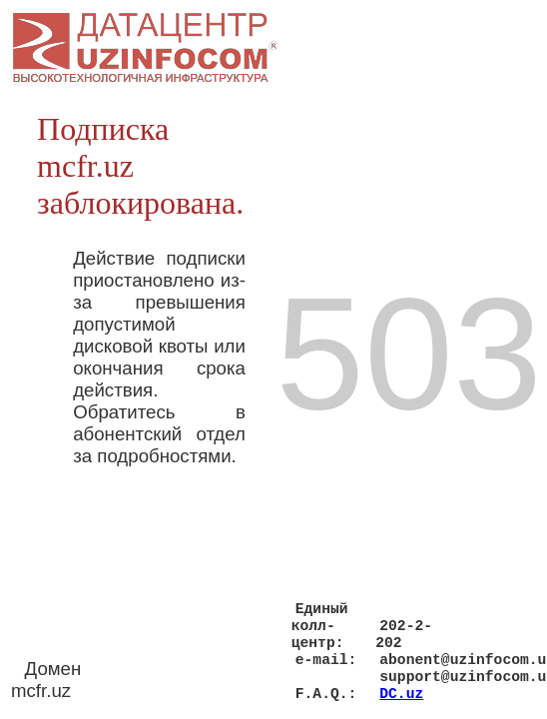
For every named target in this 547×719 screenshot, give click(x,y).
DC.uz (401, 692)
